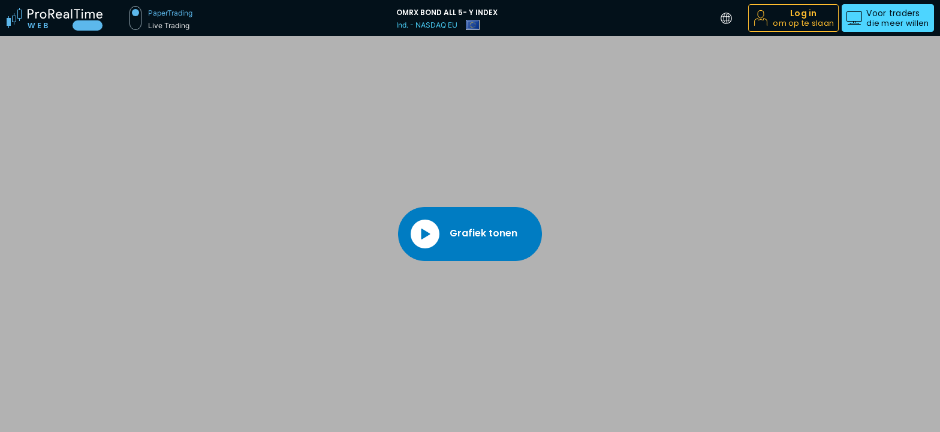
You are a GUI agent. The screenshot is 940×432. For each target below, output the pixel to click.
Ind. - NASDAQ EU (426, 24)
